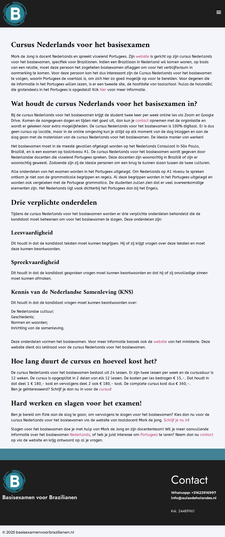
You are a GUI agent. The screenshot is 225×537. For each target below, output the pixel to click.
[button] (219, 12)
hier (103, 89)
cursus (104, 389)
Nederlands (80, 434)
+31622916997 (203, 492)
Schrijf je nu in (176, 420)
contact (142, 120)
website (142, 56)
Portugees (149, 434)
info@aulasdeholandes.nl (193, 498)
